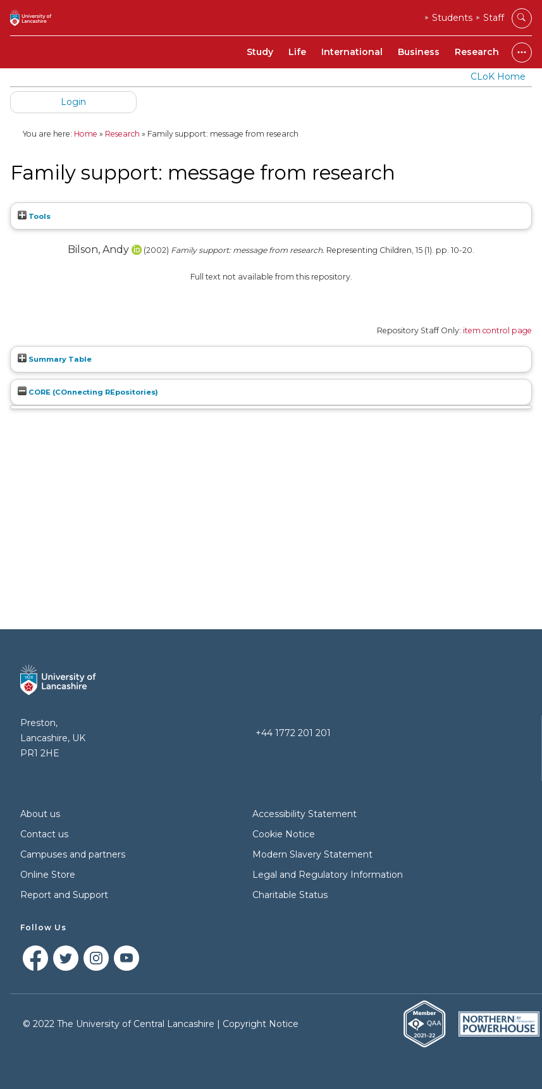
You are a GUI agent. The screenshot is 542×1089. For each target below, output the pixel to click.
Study (260, 52)
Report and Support (64, 895)
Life (297, 52)
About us (40, 814)
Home (85, 133)
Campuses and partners (72, 854)
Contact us (44, 834)
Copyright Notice (261, 1024)
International (352, 52)
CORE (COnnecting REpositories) (88, 392)
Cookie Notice (283, 834)
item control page (497, 330)
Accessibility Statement (304, 814)
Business (419, 52)
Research (477, 52)
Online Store (47, 874)
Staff (493, 17)
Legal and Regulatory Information (327, 874)
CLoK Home (498, 76)
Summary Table (55, 359)
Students (452, 17)
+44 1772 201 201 (293, 733)
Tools (34, 216)
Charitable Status (290, 895)
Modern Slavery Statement (312, 854)
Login (73, 102)
